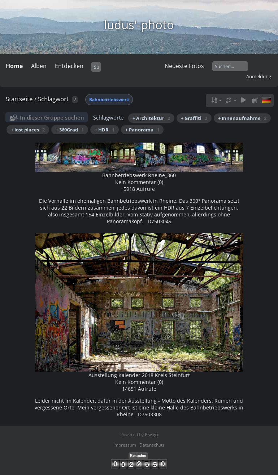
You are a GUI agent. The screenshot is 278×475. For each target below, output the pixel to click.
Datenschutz (152, 445)
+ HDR (104, 129)
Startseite (19, 99)
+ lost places (28, 129)
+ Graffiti (194, 118)
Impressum (124, 445)
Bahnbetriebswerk (109, 100)
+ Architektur (151, 118)
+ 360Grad (70, 129)
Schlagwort (53, 99)
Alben (39, 66)
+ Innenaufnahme (242, 118)
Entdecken (69, 66)
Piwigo (151, 434)
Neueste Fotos (184, 66)
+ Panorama (142, 129)
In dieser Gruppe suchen (52, 117)
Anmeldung (258, 76)
